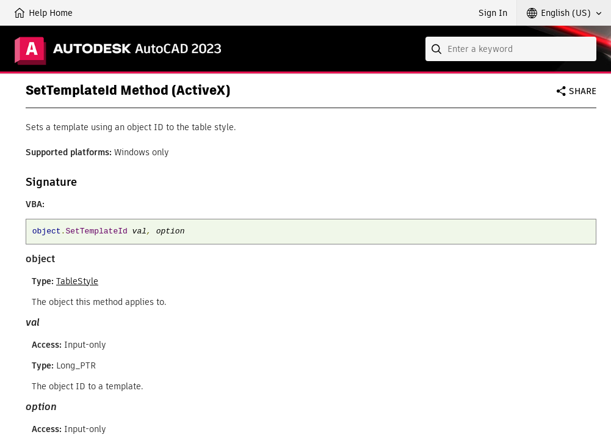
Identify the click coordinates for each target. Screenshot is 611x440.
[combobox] (510, 49)
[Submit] (437, 49)
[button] (564, 13)
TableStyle (77, 281)
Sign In (493, 13)
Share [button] (582, 91)
